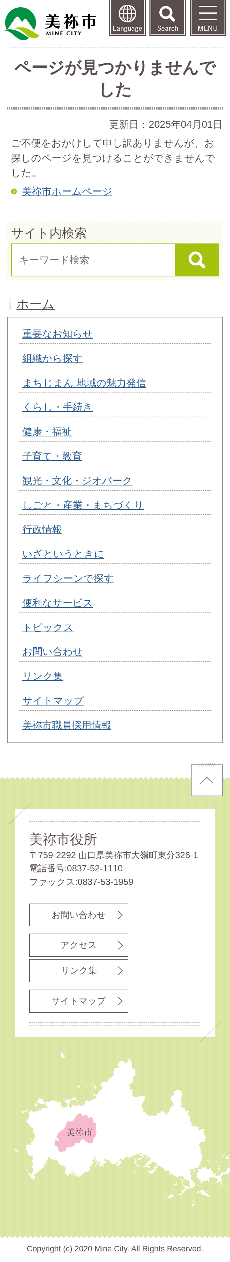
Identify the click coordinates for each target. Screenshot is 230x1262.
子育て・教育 (52, 456)
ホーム (35, 304)
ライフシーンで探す (68, 578)
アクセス (78, 945)
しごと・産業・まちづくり (83, 505)
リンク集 (42, 676)
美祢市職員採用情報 (66, 725)
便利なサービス (57, 602)
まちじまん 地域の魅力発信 (84, 382)
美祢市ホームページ (67, 191)
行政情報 (42, 529)
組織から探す (52, 358)
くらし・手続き (57, 407)
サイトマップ (53, 700)
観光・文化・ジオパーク (77, 480)
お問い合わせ (52, 651)
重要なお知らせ (57, 333)
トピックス (48, 627)
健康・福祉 (47, 431)
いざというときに (63, 553)
